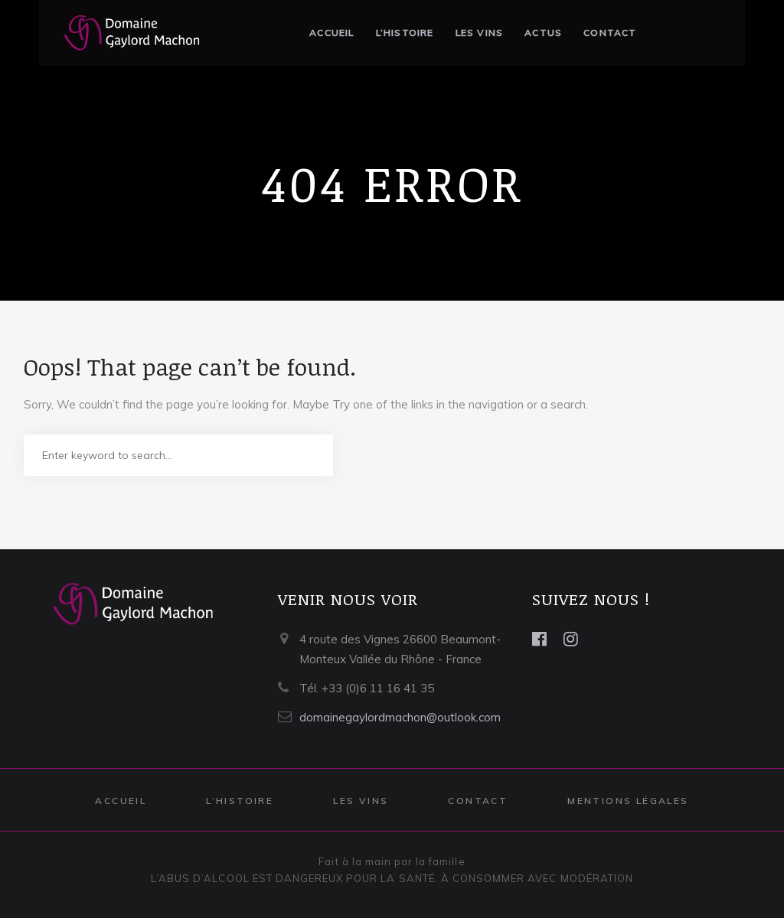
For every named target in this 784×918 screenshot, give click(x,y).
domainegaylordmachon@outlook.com (400, 717)
